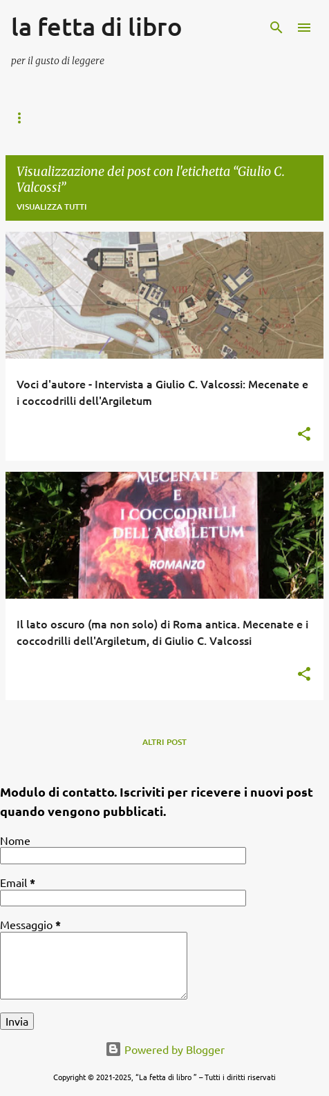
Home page (35, 117)
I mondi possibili (128, 117)
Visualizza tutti (52, 206)
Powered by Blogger (165, 1049)
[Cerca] (276, 27)
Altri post (164, 742)
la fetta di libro (96, 26)
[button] (304, 435)
